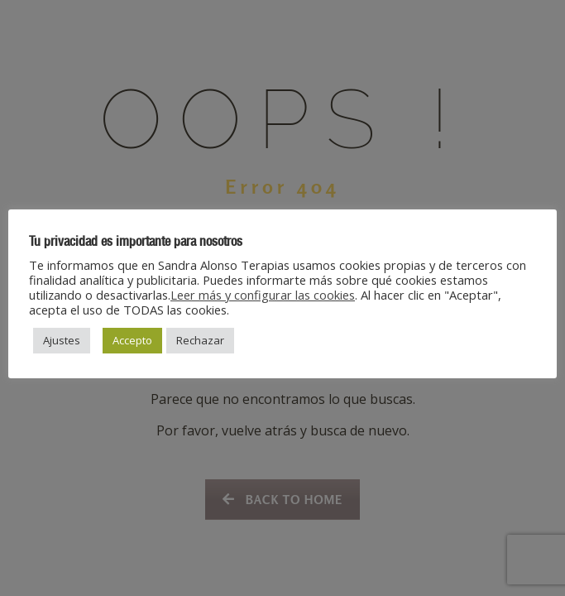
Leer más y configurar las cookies (262, 294)
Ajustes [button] (61, 340)
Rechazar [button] (200, 340)
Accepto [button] (132, 340)
